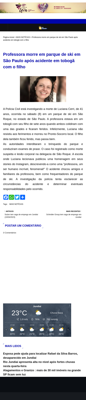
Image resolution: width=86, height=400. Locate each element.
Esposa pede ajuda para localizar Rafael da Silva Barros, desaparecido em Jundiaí (40, 355)
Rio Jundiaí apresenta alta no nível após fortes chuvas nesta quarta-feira (39, 364)
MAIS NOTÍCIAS (23, 37)
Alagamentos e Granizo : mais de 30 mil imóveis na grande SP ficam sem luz (42, 372)
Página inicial (8, 37)
